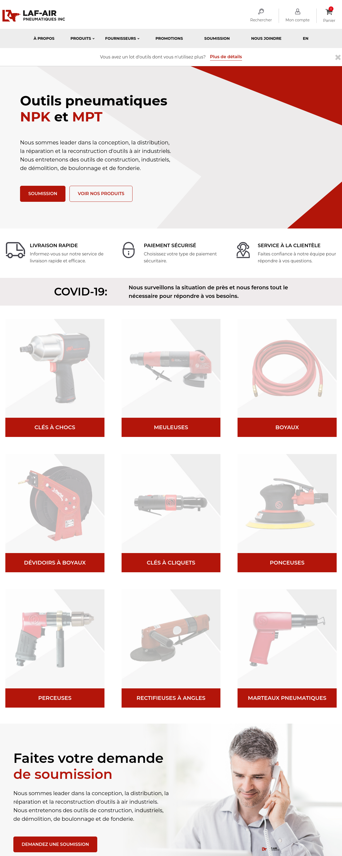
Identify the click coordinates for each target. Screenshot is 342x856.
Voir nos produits (101, 193)
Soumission (217, 38)
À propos (44, 38)
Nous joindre (266, 38)
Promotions (169, 38)
